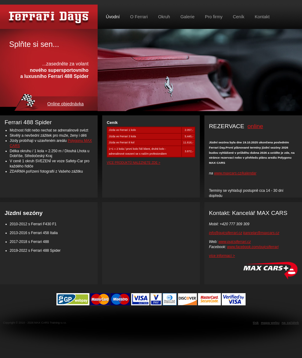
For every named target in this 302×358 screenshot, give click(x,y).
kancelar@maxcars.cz (261, 233)
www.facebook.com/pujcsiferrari (253, 247)
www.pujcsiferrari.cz (234, 242)
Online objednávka (65, 103)
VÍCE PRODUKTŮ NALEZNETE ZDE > (133, 162)
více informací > (222, 256)
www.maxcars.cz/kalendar (235, 173)
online (255, 126)
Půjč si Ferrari (49, 17)
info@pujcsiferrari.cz (225, 233)
